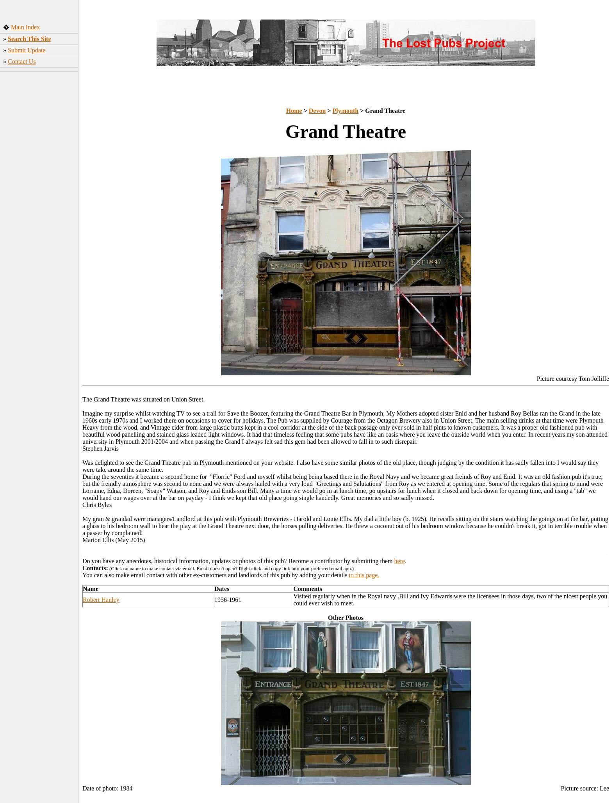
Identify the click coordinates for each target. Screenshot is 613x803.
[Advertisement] (39, 191)
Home (294, 110)
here (399, 561)
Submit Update (26, 50)
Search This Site (29, 39)
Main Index (25, 27)
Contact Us (22, 61)
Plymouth (345, 110)
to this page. (364, 575)
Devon (317, 110)
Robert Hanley (101, 599)
